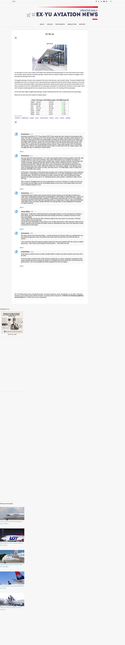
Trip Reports (60, 24)
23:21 (31, 193)
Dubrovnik (25, 118)
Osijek (32, 118)
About (42, 24)
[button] (16, 38)
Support (82, 24)
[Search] (111, 1)
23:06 (31, 233)
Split (56, 118)
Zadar (62, 118)
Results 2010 (44, 118)
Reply (22, 151)
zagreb (68, 118)
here (25, 297)
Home (13, 1)
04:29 (32, 251)
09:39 (32, 211)
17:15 (31, 134)
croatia (17, 118)
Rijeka (51, 118)
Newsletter (71, 24)
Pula (37, 118)
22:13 (31, 155)
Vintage (50, 24)
